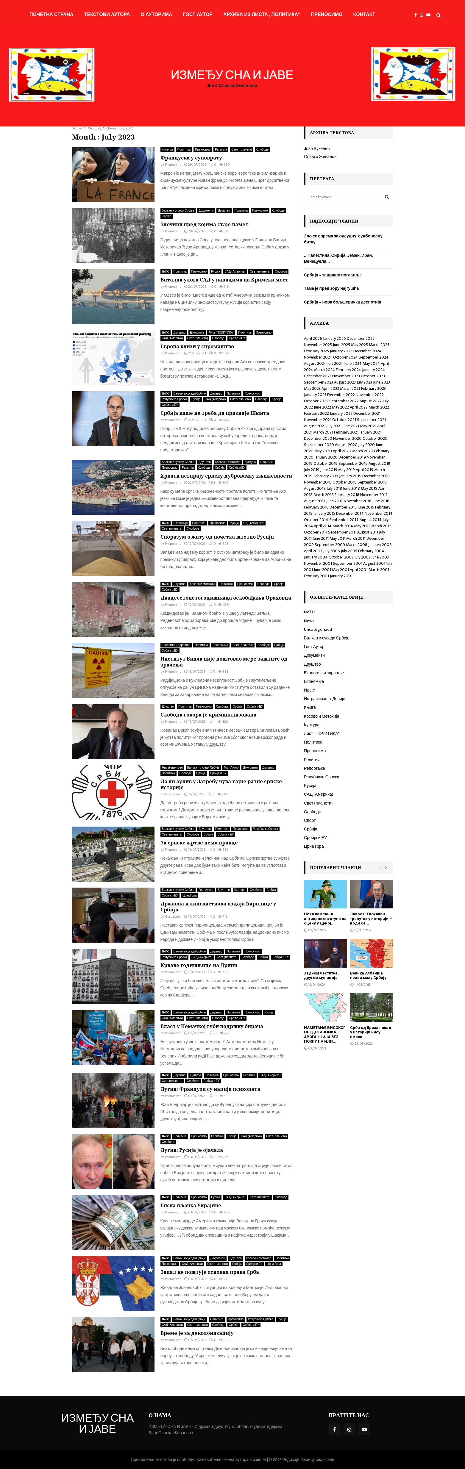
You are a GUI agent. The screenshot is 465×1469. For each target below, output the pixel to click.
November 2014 (379, 513)
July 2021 (333, 426)
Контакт (364, 15)
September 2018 (372, 482)
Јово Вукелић (317, 148)
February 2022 (316, 413)
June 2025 (341, 344)
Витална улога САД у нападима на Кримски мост (224, 279)
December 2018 (376, 476)
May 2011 (337, 538)
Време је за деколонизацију (197, 1333)
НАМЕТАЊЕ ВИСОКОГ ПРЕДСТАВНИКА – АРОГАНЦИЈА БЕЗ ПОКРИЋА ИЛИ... (324, 1034)
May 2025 (359, 344)
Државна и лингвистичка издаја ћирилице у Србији (218, 906)
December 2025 (361, 338)
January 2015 (324, 513)
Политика (184, 149)
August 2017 (314, 501)
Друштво (224, 210)
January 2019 (350, 476)
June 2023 (381, 382)
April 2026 (313, 338)
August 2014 (371, 519)
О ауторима (156, 15)
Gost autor (173, 794)
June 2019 (328, 469)
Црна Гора (189, 895)
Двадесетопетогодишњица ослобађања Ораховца (225, 598)
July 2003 (362, 557)
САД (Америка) (234, 271)
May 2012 (362, 525)
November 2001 (318, 563)
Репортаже (314, 768)
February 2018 (347, 494)
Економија (197, 332)
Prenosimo (173, 165)
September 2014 (344, 519)
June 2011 (321, 538)
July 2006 (331, 550)
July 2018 (334, 488)
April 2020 (342, 451)
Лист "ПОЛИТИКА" (221, 332)
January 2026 (334, 338)
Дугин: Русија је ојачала (191, 1150)
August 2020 (346, 444)
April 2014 (323, 525)
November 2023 (346, 376)
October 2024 (345, 357)
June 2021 (350, 426)
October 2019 (325, 463)
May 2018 (369, 488)
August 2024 (315, 363)
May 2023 (312, 388)
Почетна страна (51, 15)
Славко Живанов (320, 156)
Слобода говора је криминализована (208, 714)
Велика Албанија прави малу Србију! (369, 975)
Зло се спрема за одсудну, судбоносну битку (343, 239)
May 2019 (346, 469)
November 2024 (318, 357)
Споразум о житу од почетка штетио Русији (217, 537)
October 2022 (316, 401)
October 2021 (344, 419)
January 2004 (316, 557)
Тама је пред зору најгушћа (331, 288)
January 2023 (315, 394)
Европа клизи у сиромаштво (197, 346)
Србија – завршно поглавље (333, 275)
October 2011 (315, 532)
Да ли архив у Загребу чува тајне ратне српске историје (221, 784)
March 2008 (356, 544)
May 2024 (371, 363)
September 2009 (330, 544)
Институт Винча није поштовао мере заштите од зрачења (224, 662)
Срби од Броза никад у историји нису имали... (370, 1032)
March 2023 (350, 388)
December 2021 (366, 413)
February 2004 (371, 550)
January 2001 (341, 575)
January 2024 (373, 369)
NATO (165, 271)
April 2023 (330, 388)
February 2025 (316, 351)
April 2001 (359, 569)
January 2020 (326, 457)
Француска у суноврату (191, 157)
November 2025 (318, 344)
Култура (167, 149)
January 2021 (370, 432)
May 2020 (323, 451)
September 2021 (371, 419)
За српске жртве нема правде (199, 842)
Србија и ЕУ (237, 338)
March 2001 (379, 569)
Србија (166, 216)
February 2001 (316, 575)
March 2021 (323, 432)
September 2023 (318, 382)
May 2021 (368, 426)
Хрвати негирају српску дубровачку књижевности (226, 476)
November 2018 (318, 482)
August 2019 (379, 463)
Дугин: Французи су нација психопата (210, 1089)
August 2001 (374, 563)
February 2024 (348, 369)
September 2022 (344, 401)
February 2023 (373, 388)
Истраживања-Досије (324, 698)
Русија (215, 271)
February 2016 (316, 507)
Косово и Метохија (227, 462)
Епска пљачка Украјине (190, 1205)
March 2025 (379, 344)
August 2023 (345, 382)
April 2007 (313, 550)
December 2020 (318, 438)
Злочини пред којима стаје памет (204, 224)
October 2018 (345, 482)
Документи (206, 210)
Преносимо (327, 15)
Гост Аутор (198, 15)
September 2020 (319, 444)
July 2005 (349, 550)
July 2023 (364, 382)
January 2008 (380, 544)
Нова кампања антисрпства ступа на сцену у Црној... (325, 918)
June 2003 (380, 557)
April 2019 (364, 469)
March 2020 (362, 451)
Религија (221, 149)
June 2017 (334, 501)
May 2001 (340, 569)
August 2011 (367, 532)
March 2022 (379, 407)
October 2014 (316, 519)
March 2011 (356, 538)
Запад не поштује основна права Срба (209, 1272)
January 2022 (341, 413)
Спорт (310, 820)
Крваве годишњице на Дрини (198, 965)
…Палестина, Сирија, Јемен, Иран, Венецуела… (338, 258)
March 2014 (343, 525)
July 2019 (311, 469)
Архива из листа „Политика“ (261, 15)
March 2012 (381, 525)
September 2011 (342, 532)
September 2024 (373, 357)
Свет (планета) (241, 149)
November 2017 (374, 494)
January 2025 (341, 351)
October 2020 (375, 438)
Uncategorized (172, 767)
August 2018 (315, 488)
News (309, 620)
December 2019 (352, 457)
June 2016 (380, 501)
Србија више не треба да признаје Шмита (214, 413)
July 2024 (335, 363)
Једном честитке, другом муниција (321, 975)
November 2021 (317, 419)
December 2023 (317, 376)
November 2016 (358, 501)
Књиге (310, 707)
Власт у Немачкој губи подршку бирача (211, 1026)
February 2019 (325, 476)
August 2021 (314, 426)
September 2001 (347, 563)
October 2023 (373, 376)
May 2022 (340, 407)
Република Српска (174, 399)
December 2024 (367, 351)
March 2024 (324, 369)
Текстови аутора (107, 15)
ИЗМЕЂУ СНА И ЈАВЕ (97, 1425)
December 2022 (341, 394)
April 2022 (359, 407)
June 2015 (366, 507)
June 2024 (353, 363)
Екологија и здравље (176, 645)
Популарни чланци (335, 867)
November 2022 (370, 394)
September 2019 (353, 463)
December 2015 (343, 507)
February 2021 (346, 432)
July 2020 (366, 444)
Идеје (309, 690)
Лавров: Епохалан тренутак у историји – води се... (371, 918)
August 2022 (371, 401)
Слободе (262, 149)
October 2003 (341, 557)
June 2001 (322, 569)
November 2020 (347, 438)
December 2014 (350, 513)
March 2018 (323, 494)
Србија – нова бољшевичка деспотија (342, 302)
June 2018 (351, 488)
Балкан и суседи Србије (178, 210)
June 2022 (322, 407)
